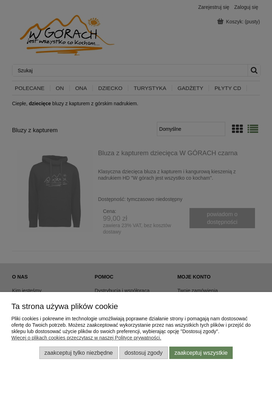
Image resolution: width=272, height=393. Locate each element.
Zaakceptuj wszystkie (200, 352)
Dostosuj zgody (144, 352)
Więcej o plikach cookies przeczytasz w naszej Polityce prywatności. (86, 338)
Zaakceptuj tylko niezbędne (78, 352)
